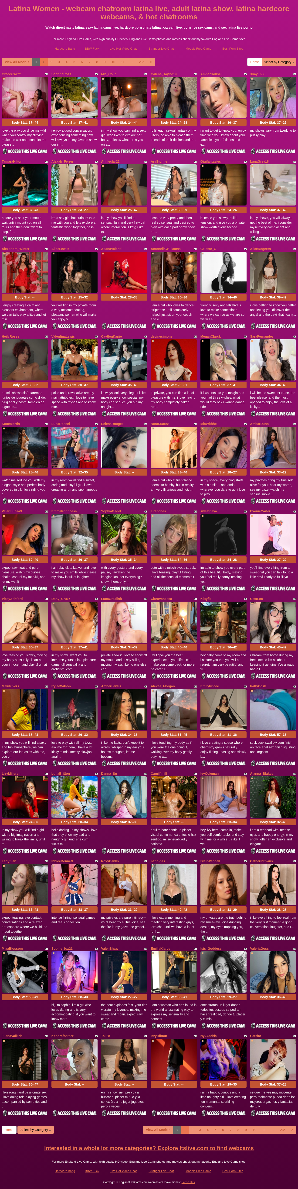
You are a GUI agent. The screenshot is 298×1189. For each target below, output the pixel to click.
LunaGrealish (111, 599)
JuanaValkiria (12, 1036)
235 (141, 62)
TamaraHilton (12, 161)
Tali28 (105, 1036)
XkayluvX (257, 74)
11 (123, 62)
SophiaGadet (111, 511)
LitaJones (158, 511)
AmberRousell (211, 74)
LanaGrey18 (259, 161)
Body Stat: (24, 122)
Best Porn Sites (232, 48)
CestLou (256, 599)
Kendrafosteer (62, 1036)
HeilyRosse (10, 336)
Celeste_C (208, 249)
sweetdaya (208, 511)
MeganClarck (210, 336)
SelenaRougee (112, 424)
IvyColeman (209, 773)
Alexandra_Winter (16, 249)
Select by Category (279, 62)
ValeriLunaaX (12, 511)
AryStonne (159, 161)
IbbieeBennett (62, 861)
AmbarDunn (259, 424)
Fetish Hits (188, 1182)
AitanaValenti (111, 249)
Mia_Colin (108, 74)
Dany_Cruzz (60, 599)
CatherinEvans (261, 861)
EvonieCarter (260, 511)
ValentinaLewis (63, 336)
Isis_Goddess (211, 948)
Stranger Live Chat (161, 48)
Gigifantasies (210, 161)
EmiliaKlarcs (160, 948)
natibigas (158, 861)
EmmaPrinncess (64, 511)
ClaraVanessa (161, 599)
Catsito (255, 1036)
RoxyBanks (110, 861)
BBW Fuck (92, 48)
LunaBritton (60, 773)
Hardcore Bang (65, 48)
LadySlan (9, 861)
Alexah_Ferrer (62, 161)
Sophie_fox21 (62, 948)
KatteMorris (11, 424)
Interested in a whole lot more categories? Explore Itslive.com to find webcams (149, 1148)
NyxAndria (208, 1036)
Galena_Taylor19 (163, 74)
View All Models (17, 62)
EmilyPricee (209, 686)
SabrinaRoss (61, 74)
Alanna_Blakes (261, 773)
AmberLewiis (111, 686)
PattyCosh (258, 686)
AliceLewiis (60, 249)
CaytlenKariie (111, 336)
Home (254, 62)
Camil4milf (159, 773)
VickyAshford (12, 599)
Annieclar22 (110, 161)
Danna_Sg (109, 773)
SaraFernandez (261, 336)
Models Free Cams (198, 48)
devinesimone (161, 336)
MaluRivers (10, 686)
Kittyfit (205, 599)
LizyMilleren (11, 773)
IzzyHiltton (159, 1036)
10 (113, 62)
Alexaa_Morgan (163, 686)
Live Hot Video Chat (123, 48)
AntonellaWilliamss (165, 249)
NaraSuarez (160, 424)
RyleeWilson (61, 686)
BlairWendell (210, 861)
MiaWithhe (208, 424)
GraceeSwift (11, 74)
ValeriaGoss (259, 948)
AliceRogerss (260, 249)
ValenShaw (109, 948)
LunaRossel (60, 424)
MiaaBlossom (12, 948)
